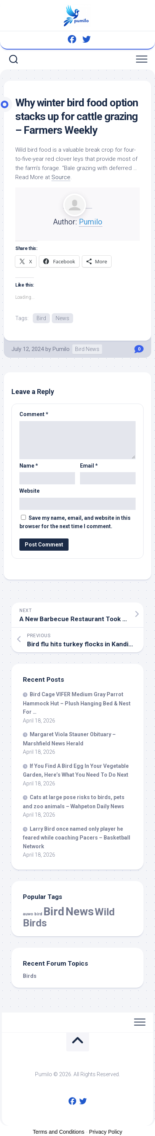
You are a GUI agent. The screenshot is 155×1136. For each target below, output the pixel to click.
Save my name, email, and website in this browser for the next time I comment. (75, 522)
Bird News (87, 349)
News (62, 318)
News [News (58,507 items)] (80, 911)
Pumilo (90, 221)
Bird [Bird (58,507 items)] (53, 911)
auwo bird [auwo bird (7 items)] (32, 914)
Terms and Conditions (58, 1132)
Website (29, 491)
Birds (30, 976)
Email (89, 466)
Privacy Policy (105, 1132)
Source (60, 177)
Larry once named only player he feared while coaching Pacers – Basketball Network (76, 837)
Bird (41, 318)
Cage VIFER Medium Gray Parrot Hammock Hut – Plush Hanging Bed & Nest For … (77, 703)
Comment (33, 414)
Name (28, 466)
